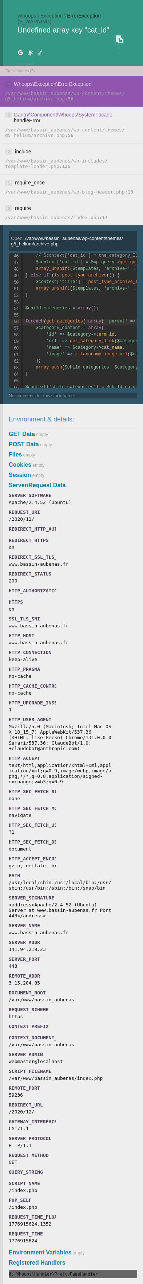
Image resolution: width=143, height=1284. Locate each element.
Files (15, 454)
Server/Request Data (37, 485)
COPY (119, 40)
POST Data (24, 444)
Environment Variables (40, 1252)
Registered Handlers (37, 1263)
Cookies (20, 465)
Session (20, 475)
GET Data (22, 434)
